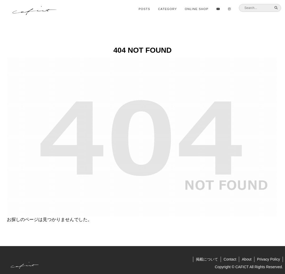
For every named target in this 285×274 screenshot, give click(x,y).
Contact (230, 259)
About (247, 259)
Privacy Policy (268, 259)
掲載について (207, 259)
